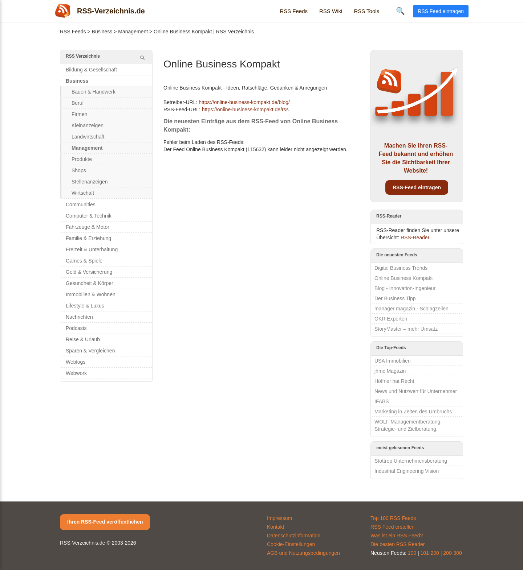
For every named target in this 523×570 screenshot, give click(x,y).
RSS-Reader (415, 237)
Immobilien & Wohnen (90, 294)
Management (133, 31)
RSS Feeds (294, 11)
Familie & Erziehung (88, 238)
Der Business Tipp (395, 298)
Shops (79, 170)
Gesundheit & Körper (89, 283)
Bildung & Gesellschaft (91, 70)
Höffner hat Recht (394, 381)
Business (102, 31)
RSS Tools (366, 11)
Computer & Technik (89, 216)
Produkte (82, 159)
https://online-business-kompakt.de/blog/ (244, 102)
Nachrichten (79, 317)
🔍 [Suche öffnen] (400, 11)
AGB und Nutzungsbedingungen (303, 553)
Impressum (279, 518)
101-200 (430, 553)
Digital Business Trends (400, 268)
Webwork (76, 373)
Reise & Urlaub (83, 339)
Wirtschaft (83, 193)
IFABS (381, 401)
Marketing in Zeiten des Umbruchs (413, 411)
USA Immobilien (392, 361)
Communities (81, 204)
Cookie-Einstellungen (291, 544)
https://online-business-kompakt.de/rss (245, 109)
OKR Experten (390, 319)
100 (412, 553)
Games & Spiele (84, 261)
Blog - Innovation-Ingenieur (404, 288)
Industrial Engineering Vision (406, 471)
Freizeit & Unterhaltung (92, 249)
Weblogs (75, 362)
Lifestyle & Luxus (85, 306)
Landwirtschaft (88, 137)
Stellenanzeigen (90, 182)
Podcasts (76, 328)
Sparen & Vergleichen (90, 351)
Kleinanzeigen (88, 125)
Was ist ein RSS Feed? (396, 535)
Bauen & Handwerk (93, 92)
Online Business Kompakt (403, 278)
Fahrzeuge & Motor (87, 227)
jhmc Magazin (390, 371)
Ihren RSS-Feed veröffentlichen (105, 522)
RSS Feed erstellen (392, 527)
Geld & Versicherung (89, 272)
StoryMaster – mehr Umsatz (406, 329)
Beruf (78, 103)
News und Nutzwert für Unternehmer (415, 391)
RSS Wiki (330, 11)
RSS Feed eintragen (441, 11)
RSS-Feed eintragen (417, 187)
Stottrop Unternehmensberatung (410, 461)
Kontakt (275, 527)
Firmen (80, 114)
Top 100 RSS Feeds (393, 518)
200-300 (452, 553)
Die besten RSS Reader (397, 544)
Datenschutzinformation (293, 535)
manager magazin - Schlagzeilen (411, 308)
